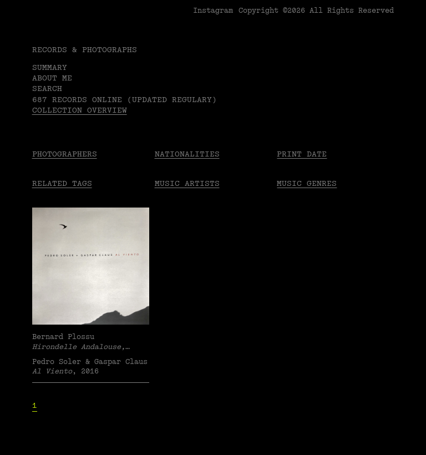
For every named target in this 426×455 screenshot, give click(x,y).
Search (47, 88)
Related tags (62, 183)
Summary (49, 67)
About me (52, 78)
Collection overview (79, 110)
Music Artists (187, 183)
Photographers (64, 154)
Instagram (213, 10)
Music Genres (307, 183)
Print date (302, 154)
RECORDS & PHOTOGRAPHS (84, 49)
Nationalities (187, 154)
